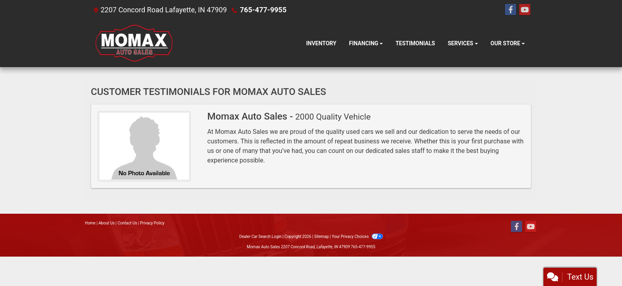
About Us (106, 223)
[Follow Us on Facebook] (510, 10)
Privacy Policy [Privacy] (152, 223)
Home (90, 223)
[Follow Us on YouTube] (524, 10)
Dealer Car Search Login (260, 236)
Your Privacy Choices (357, 236)
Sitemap (321, 236)
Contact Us (127, 223)
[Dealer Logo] (133, 43)
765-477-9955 (263, 10)
